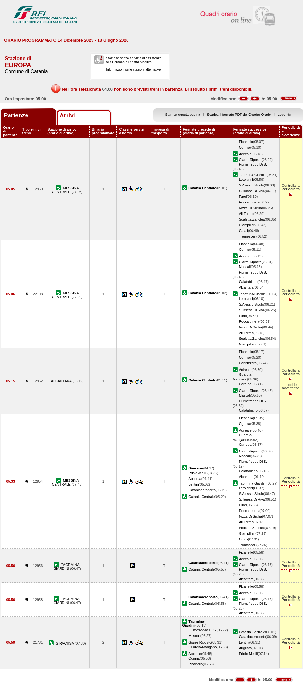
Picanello (246, 142)
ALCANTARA (62, 381)
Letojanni (246, 179)
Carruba (245, 384)
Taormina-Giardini (252, 175)
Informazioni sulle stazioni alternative (133, 69)
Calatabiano (248, 282)
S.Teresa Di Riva (252, 191)
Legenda (284, 114)
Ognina (244, 147)
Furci (243, 196)
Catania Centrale (201, 496)
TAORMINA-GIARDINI (66, 566)
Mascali (245, 266)
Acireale (245, 154)
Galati (243, 231)
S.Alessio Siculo (251, 185)
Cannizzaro (248, 363)
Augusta (194, 478)
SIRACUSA (65, 643)
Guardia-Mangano (202, 647)
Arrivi (67, 115)
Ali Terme (246, 213)
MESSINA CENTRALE (65, 190)
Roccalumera (249, 202)
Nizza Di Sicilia (250, 208)
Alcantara (246, 287)
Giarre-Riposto (250, 160)
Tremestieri (247, 236)
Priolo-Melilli (197, 473)
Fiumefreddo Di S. (253, 164)
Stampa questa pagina (182, 114)
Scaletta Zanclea (252, 219)
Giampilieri (247, 225)
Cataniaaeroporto (202, 490)
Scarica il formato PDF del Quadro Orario (239, 114)
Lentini (193, 484)
